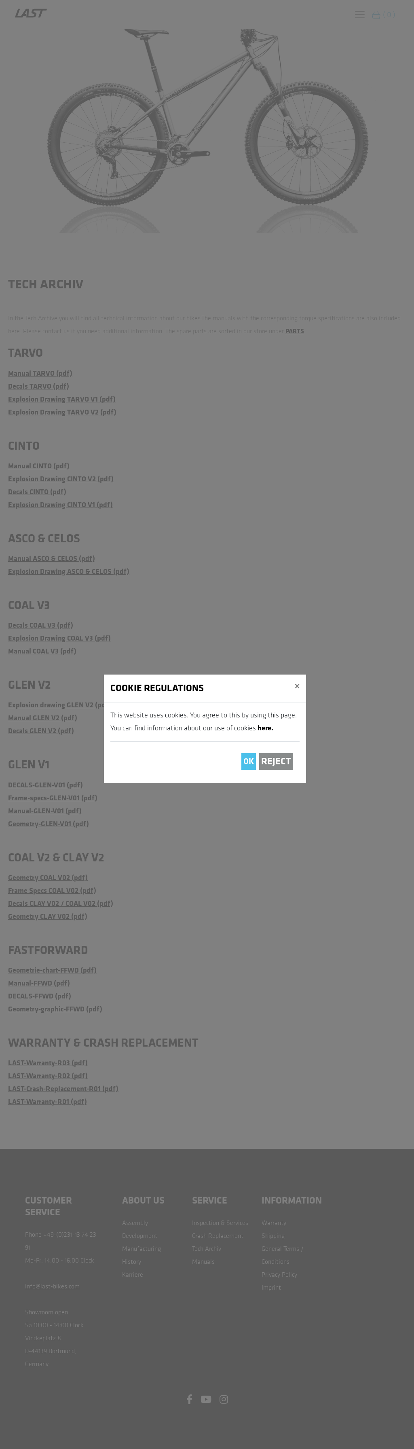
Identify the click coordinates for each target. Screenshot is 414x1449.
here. (265, 728)
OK (248, 761)
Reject (276, 761)
